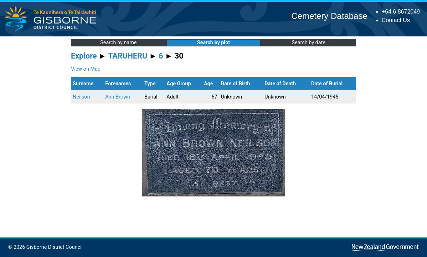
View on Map (86, 69)
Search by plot (213, 43)
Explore (84, 55)
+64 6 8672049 (401, 12)
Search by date (308, 43)
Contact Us (396, 20)
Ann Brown (117, 97)
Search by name (118, 43)
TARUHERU (127, 55)
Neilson (81, 97)
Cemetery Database (329, 16)
